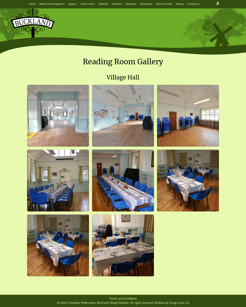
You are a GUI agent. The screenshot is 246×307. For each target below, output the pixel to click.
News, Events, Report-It (51, 4)
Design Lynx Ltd (179, 302)
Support (72, 4)
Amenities (130, 4)
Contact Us (194, 4)
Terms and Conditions (123, 298)
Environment (88, 4)
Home (32, 4)
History (180, 4)
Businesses (146, 4)
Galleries (103, 4)
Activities (117, 4)
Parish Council (164, 4)
